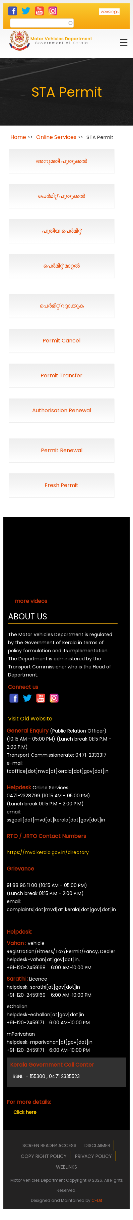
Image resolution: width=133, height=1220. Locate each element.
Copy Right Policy (44, 1156)
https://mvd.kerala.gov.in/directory (48, 852)
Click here (25, 1112)
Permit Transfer (61, 375)
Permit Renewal (61, 450)
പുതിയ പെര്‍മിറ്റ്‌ (61, 231)
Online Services (56, 137)
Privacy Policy (93, 1156)
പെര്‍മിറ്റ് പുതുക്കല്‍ (61, 196)
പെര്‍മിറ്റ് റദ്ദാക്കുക (62, 306)
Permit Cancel (61, 340)
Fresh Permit (61, 485)
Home (18, 137)
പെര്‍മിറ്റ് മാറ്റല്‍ (61, 266)
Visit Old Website (30, 718)
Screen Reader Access (49, 1145)
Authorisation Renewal (61, 410)
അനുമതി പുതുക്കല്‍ (61, 161)
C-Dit (96, 1200)
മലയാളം (109, 11)
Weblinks (66, 1167)
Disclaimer (97, 1145)
